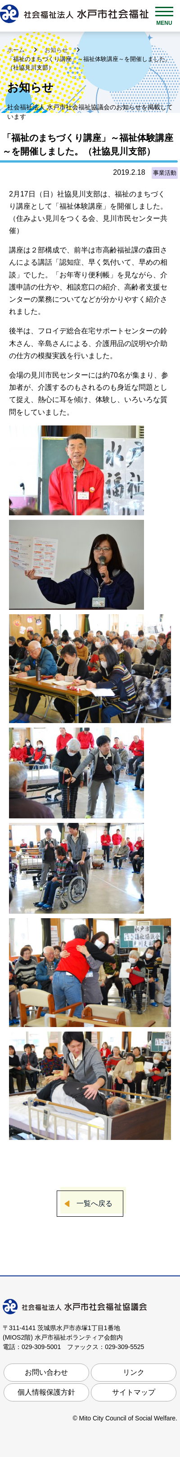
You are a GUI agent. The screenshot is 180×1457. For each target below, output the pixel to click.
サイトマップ (133, 1392)
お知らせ (57, 50)
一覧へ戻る (94, 1203)
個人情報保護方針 (46, 1392)
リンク (133, 1372)
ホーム (17, 50)
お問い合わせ (46, 1372)
